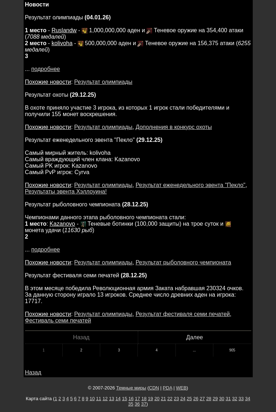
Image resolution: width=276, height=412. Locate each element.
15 (124, 398)
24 (182, 398)
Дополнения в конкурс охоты (174, 127)
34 (247, 398)
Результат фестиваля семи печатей (183, 314)
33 (240, 398)
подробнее (45, 69)
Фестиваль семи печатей (58, 320)
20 (156, 398)
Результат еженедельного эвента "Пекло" (191, 185)
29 (215, 398)
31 (228, 398)
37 (143, 404)
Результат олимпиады (103, 82)
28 (208, 398)
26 (195, 398)
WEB (181, 388)
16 (131, 398)
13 (111, 398)
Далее (194, 337)
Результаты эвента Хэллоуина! (66, 191)
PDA (167, 388)
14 (118, 398)
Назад (33, 372)
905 (232, 350)
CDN (154, 388)
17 (137, 398)
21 (163, 398)
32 (234, 398)
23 (176, 398)
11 (98, 398)
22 (169, 398)
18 (143, 398)
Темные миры (131, 388)
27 (202, 398)
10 (92, 398)
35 (130, 404)
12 (104, 398)
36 (137, 404)
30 (221, 398)
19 (150, 398)
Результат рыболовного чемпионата (183, 262)
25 (189, 398)
